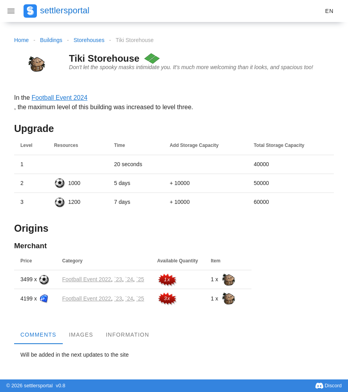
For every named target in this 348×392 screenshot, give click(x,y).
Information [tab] (127, 335)
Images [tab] (81, 335)
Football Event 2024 (59, 97)
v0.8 (60, 385)
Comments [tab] (38, 335)
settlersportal (64, 10)
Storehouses (89, 40)
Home (21, 40)
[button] (329, 11)
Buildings (51, 40)
